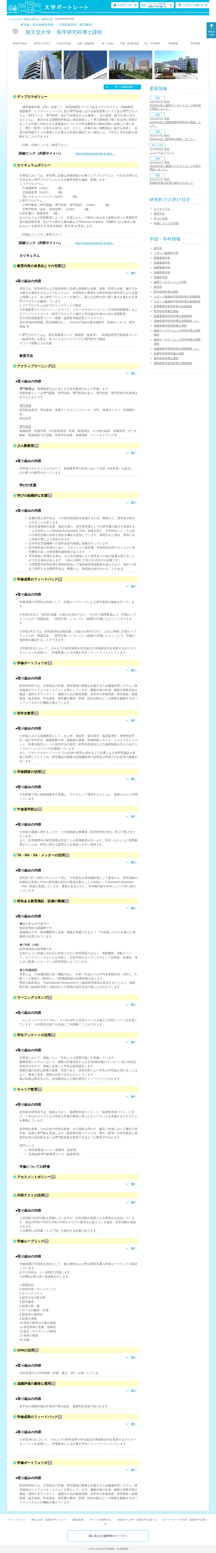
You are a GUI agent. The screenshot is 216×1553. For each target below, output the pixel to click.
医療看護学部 (162, 257)
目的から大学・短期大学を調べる (138, 1519)
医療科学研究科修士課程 (169, 353)
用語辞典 (78, 1519)
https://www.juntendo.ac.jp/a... (95, 153)
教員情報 (173, 43)
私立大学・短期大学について (49, 1519)
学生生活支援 (64, 43)
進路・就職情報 (86, 43)
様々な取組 (107, 43)
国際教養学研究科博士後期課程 (173, 363)
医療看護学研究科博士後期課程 (173, 316)
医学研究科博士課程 (166, 291)
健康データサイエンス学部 (170, 282)
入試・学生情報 (151, 43)
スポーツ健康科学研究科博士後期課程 (177, 301)
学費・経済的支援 (129, 43)
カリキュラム (162, 208)
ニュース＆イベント (162, 152)
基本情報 (195, 43)
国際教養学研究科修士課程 (170, 325)
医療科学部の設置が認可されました (171, 182)
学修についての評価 (166, 223)
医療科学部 (160, 277)
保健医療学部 (162, 272)
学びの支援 (160, 218)
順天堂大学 (47, 19)
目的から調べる (31, 19)
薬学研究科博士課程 (166, 358)
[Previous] (19, 65)
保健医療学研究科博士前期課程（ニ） (177, 320)
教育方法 (159, 213)
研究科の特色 (20, 43)
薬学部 (158, 287)
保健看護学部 (162, 262)
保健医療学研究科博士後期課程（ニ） (177, 348)
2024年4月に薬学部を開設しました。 (173, 139)
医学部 (158, 248)
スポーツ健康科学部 (166, 253)
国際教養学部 (162, 267)
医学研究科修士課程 (166, 311)
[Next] (196, 65)
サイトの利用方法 (101, 1519)
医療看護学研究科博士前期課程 (173, 306)
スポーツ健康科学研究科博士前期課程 (177, 296)
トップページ (15, 19)
